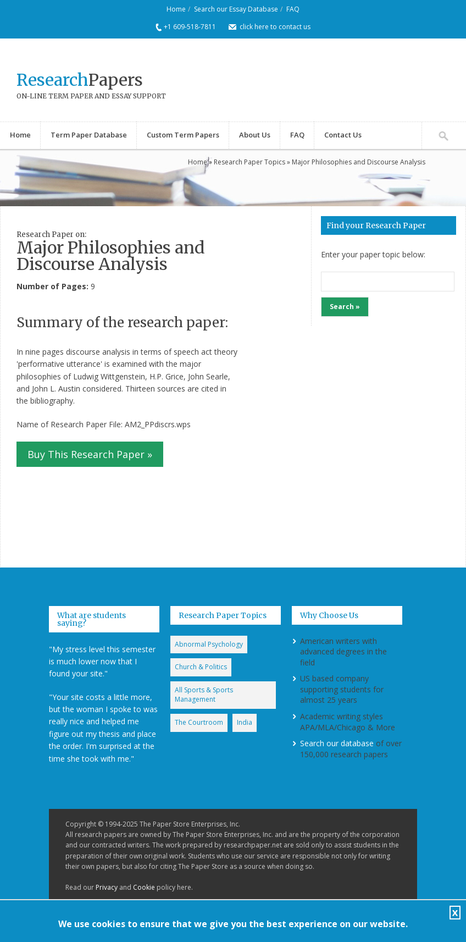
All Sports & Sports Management (204, 694)
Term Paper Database (89, 135)
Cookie (144, 887)
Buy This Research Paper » (89, 454)
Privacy (107, 887)
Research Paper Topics (249, 162)
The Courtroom (199, 722)
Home (176, 9)
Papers (79, 79)
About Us (254, 135)
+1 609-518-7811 (190, 26)
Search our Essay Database (236, 9)
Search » (345, 306)
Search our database (337, 743)
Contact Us (343, 135)
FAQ (292, 9)
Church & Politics (201, 666)
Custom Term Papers (183, 135)
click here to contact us (275, 26)
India (244, 722)
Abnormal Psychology (209, 644)
